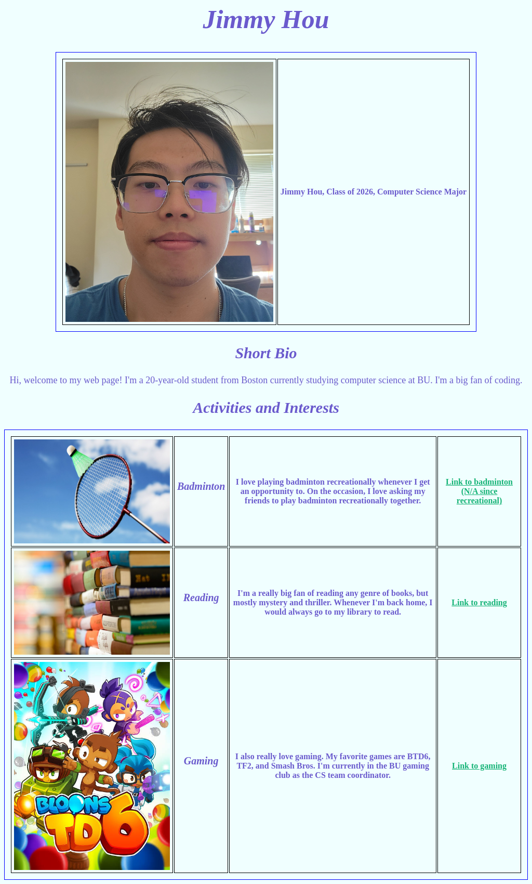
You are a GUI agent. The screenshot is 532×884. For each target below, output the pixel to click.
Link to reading (479, 602)
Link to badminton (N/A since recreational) (479, 491)
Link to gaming (479, 765)
